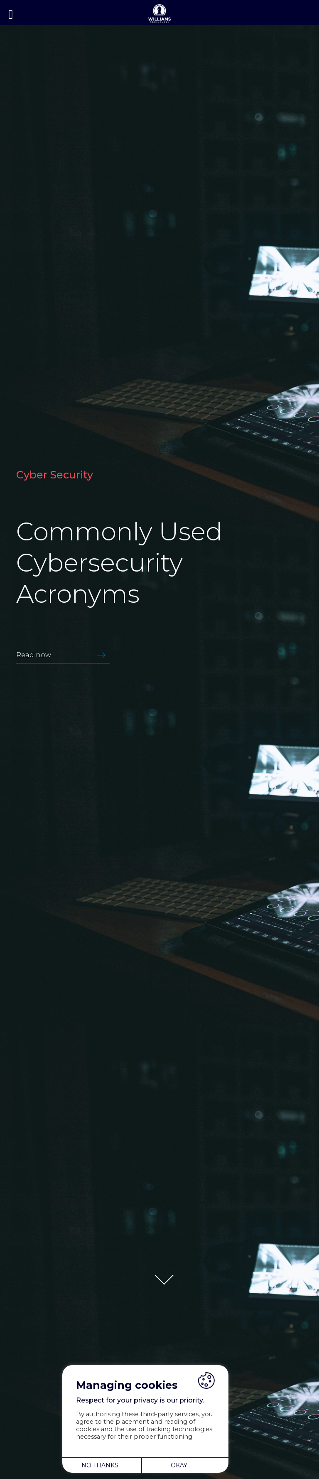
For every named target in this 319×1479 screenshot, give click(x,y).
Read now (63, 655)
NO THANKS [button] (99, 1465)
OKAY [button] (179, 1465)
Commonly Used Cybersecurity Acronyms (119, 562)
